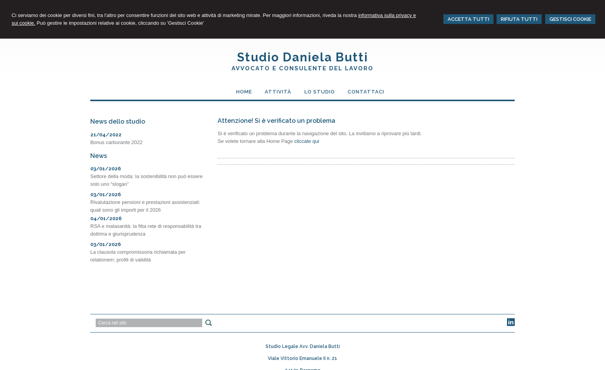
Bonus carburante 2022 (116, 142)
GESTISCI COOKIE (570, 19)
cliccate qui (306, 141)
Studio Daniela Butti (302, 57)
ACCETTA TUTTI (468, 19)
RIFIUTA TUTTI (519, 19)
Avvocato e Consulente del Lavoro (302, 68)
